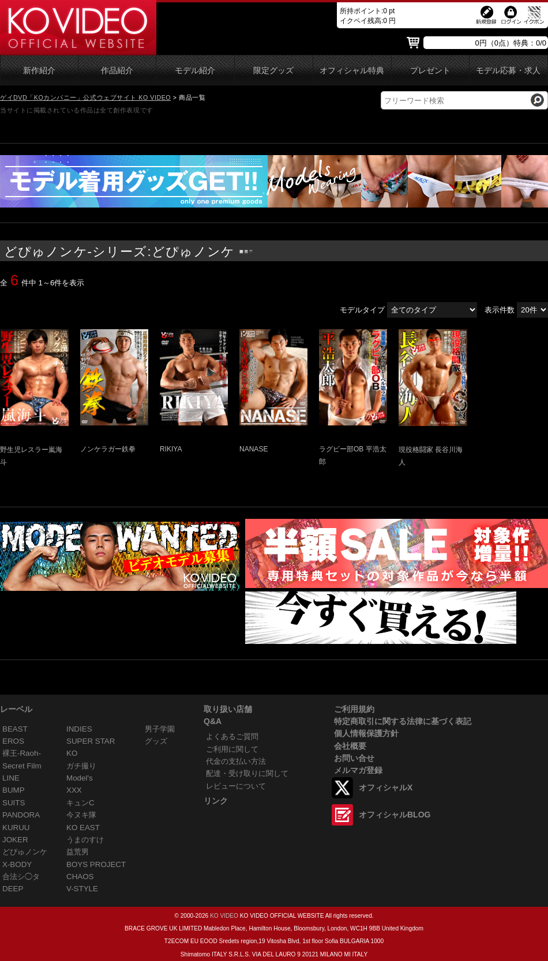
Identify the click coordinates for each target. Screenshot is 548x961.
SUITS (13, 802)
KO (71, 753)
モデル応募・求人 (508, 70)
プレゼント (430, 70)
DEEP (12, 888)
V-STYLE (82, 888)
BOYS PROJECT (96, 864)
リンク (216, 800)
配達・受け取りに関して (247, 773)
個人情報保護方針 (366, 733)
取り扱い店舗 (228, 709)
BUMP (13, 790)
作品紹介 (117, 70)
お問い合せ (354, 758)
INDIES (79, 729)
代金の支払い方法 (236, 761)
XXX (74, 790)
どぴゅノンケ (24, 851)
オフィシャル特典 (352, 70)
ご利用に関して (232, 749)
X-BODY (17, 864)
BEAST (15, 729)
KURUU (16, 827)
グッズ (156, 741)
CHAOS (80, 876)
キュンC (80, 802)
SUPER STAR (90, 741)
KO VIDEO (224, 916)
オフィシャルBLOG (394, 814)
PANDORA (21, 815)
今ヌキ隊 (81, 815)
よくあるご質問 (232, 736)
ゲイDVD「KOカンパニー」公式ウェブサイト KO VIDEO (85, 97)
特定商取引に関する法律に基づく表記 (402, 721)
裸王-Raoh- (21, 753)
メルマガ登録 (358, 770)
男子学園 (160, 729)
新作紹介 (39, 70)
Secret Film (22, 766)
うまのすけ (85, 839)
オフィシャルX (385, 787)
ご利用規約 (354, 709)
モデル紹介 (195, 70)
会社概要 (350, 746)
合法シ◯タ (21, 876)
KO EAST (83, 827)
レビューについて (236, 786)
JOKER (15, 839)
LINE (11, 778)
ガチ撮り (81, 766)
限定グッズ (273, 70)
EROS (13, 741)
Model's (79, 778)
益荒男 (77, 851)
